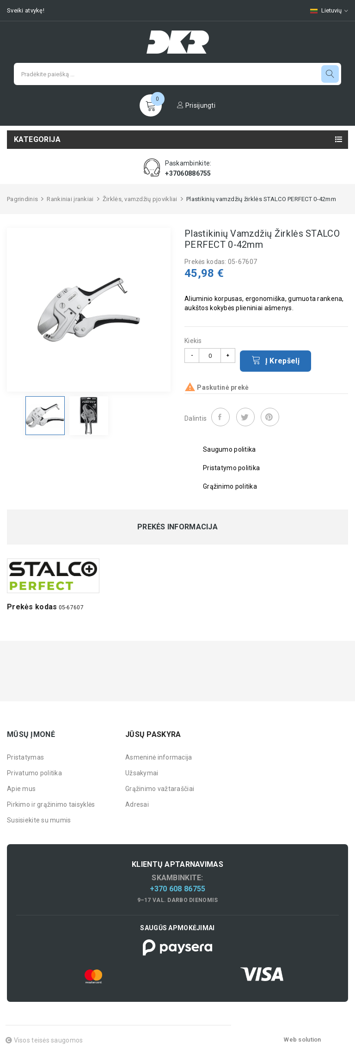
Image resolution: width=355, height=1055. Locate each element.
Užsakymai (142, 773)
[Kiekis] (210, 355)
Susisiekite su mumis (39, 820)
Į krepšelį (275, 360)
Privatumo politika (34, 773)
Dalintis (220, 417)
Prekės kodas (32, 606)
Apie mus (21, 788)
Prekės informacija (177, 527)
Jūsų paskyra (153, 734)
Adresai (137, 804)
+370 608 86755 (178, 888)
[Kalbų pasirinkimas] (324, 10)
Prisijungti (196, 105)
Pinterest (270, 417)
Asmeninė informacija (158, 757)
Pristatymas (25, 757)
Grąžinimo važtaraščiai (159, 788)
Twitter (245, 417)
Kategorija (37, 139)
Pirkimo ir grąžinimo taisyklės (51, 804)
